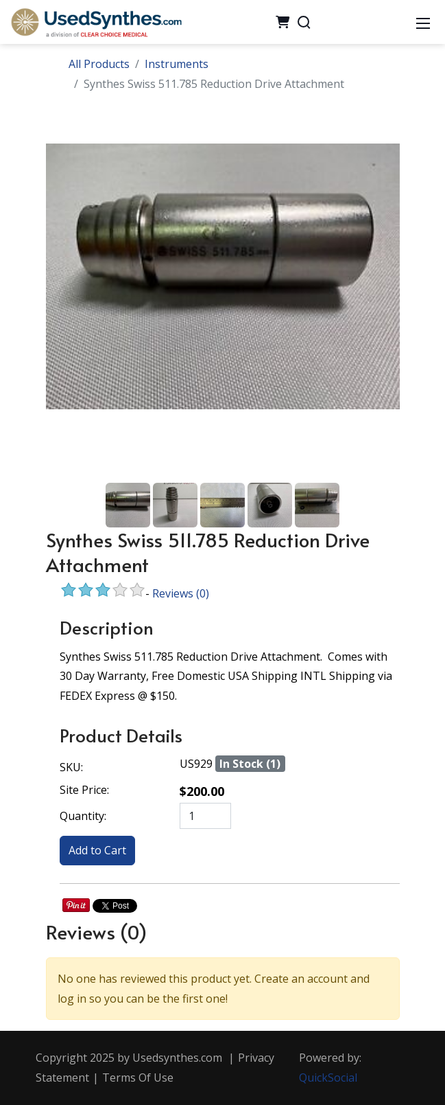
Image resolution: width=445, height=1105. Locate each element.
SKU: (71, 767)
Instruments (176, 63)
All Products (99, 63)
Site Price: (84, 789)
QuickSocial (328, 1077)
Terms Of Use (137, 1077)
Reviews (180, 593)
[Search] (303, 22)
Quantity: (83, 815)
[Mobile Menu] (423, 22)
